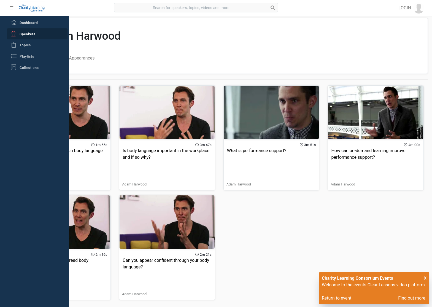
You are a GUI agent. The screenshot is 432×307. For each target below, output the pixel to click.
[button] (411, 8)
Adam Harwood (92, 175)
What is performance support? (287, 141)
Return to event (336, 298)
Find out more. (412, 298)
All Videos (99, 58)
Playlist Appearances (136, 58)
